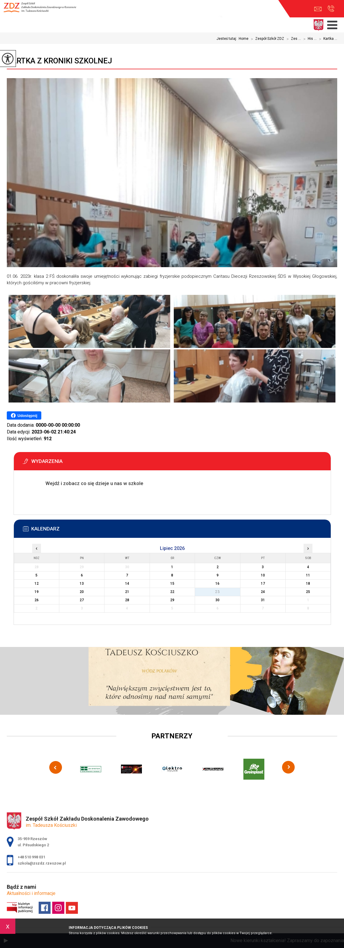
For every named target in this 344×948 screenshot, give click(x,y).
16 (217, 583)
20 (82, 592)
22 (172, 592)
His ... (309, 39)
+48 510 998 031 (330, 8)
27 (82, 600)
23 (217, 592)
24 (263, 592)
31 (263, 600)
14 (127, 583)
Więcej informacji (50, 498)
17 (263, 583)
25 (308, 592)
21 (127, 592)
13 (82, 583)
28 (127, 600)
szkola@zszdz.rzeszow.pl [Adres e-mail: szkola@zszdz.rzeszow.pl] (42, 863)
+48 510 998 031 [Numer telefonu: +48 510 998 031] (31, 857)
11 (308, 575)
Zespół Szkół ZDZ (266, 39)
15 (172, 583)
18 (308, 583)
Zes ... (292, 39)
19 (37, 592)
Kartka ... (327, 39)
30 (217, 600)
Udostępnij (24, 415)
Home (243, 38)
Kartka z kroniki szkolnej (59, 60)
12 (37, 583)
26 (37, 600)
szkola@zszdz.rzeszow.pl (318, 9)
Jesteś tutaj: (228, 38)
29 (172, 600)
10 (263, 575)
